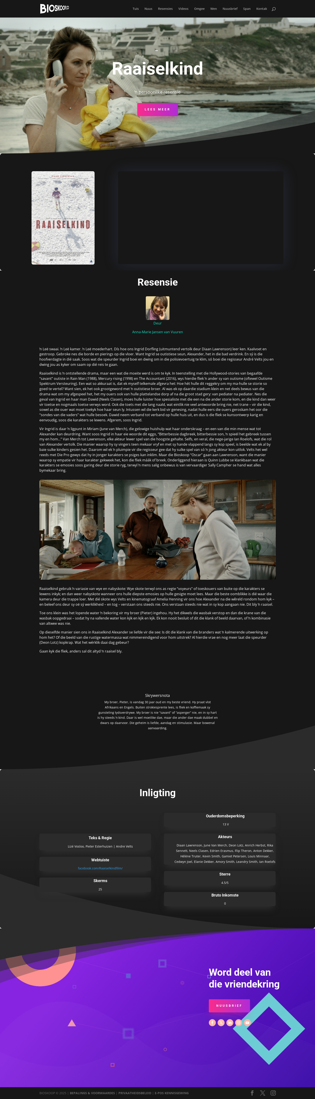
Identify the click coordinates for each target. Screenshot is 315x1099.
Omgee (199, 9)
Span (247, 9)
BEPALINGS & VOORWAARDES (92, 1093)
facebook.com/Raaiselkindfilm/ (100, 868)
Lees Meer (158, 109)
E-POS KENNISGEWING (172, 1093)
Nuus (148, 9)
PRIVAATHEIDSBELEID (134, 1093)
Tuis (136, 9)
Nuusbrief (230, 9)
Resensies (165, 9)
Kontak (261, 9)
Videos (183, 9)
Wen (213, 9)
